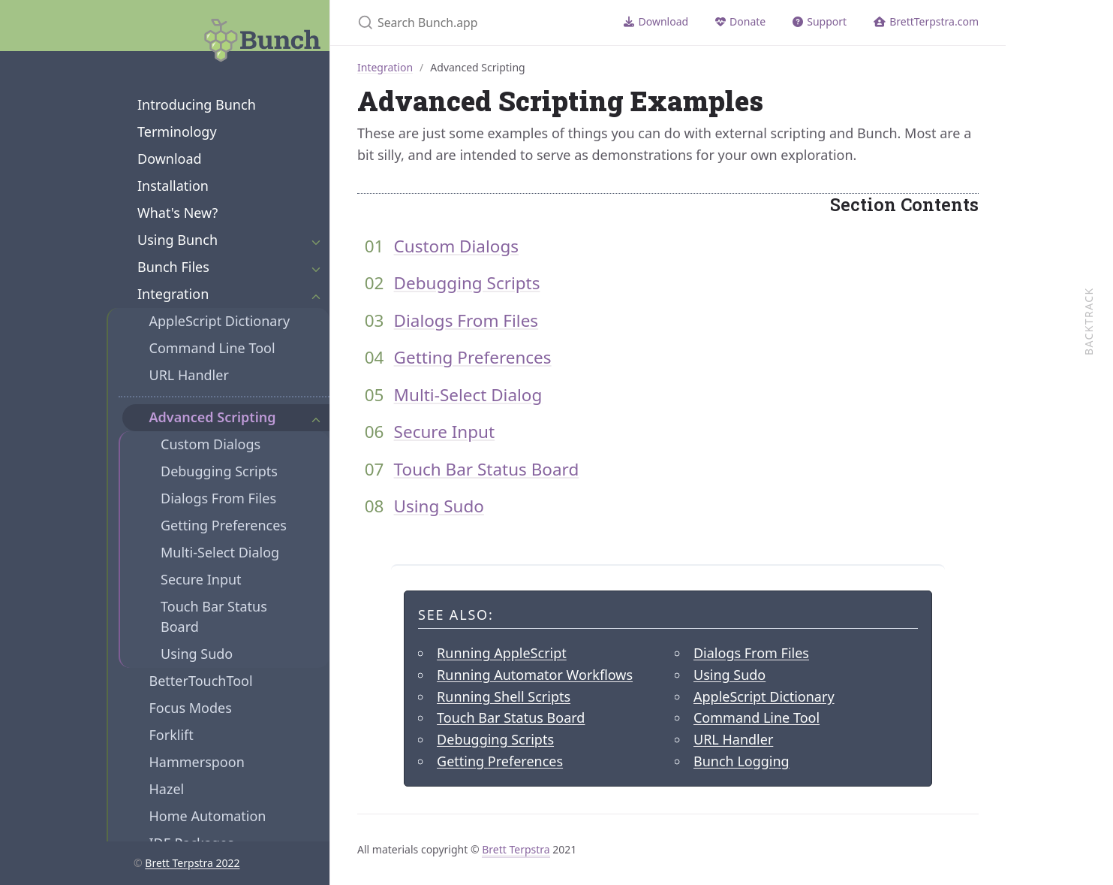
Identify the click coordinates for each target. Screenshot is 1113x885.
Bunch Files (173, 267)
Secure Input (201, 579)
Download (169, 159)
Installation (173, 186)
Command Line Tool (212, 348)
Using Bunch (177, 240)
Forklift (171, 735)
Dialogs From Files (218, 498)
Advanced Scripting (212, 417)
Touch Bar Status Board (214, 616)
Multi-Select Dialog (220, 552)
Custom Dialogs (210, 444)
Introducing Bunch (196, 104)
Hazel (167, 789)
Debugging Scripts (219, 471)
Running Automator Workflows (535, 675)
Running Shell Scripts (503, 696)
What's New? (177, 213)
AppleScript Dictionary (219, 321)
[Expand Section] (315, 240)
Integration (173, 294)
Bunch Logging (741, 761)
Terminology (177, 131)
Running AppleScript (502, 653)
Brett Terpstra (515, 849)
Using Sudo (197, 654)
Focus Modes (190, 708)
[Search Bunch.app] (470, 22)
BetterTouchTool (201, 681)
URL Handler (189, 375)
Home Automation (207, 816)
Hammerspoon (197, 762)
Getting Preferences (224, 525)
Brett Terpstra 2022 (192, 863)
